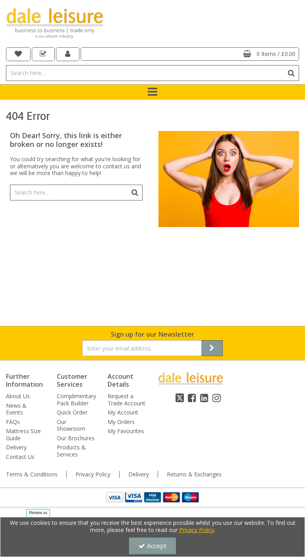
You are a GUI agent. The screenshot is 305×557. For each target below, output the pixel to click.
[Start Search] (291, 73)
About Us (18, 396)
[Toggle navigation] (152, 92)
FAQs (13, 422)
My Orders (121, 422)
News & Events (16, 409)
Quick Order (72, 412)
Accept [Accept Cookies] (152, 546)
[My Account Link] (67, 54)
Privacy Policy (92, 474)
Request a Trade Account (126, 400)
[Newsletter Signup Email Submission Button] (212, 348)
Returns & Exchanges (194, 474)
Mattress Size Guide (23, 434)
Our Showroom (71, 425)
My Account (123, 412)
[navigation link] (18, 54)
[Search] (145, 73)
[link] (179, 398)
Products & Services (71, 451)
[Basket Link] (190, 54)
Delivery (16, 447)
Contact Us (20, 457)
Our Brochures (76, 438)
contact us (116, 166)
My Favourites (126, 431)
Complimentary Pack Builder (76, 400)
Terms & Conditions (32, 474)
